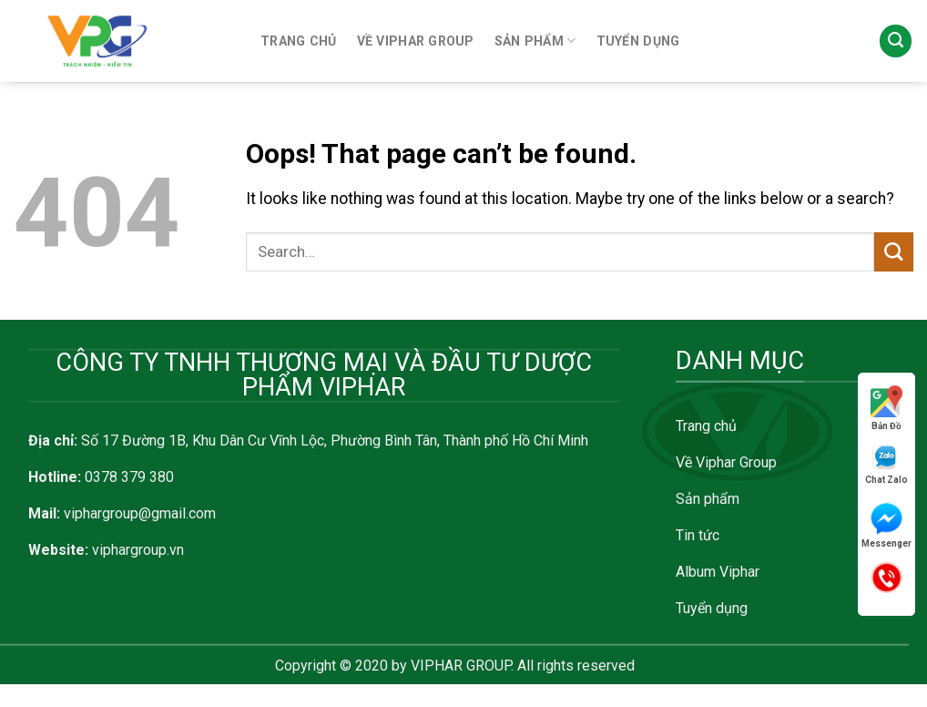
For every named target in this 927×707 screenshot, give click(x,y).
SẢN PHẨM (535, 40)
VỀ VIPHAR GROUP (415, 41)
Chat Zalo (886, 464)
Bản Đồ (886, 408)
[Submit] (893, 252)
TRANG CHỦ (298, 41)
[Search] (896, 41)
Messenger (886, 525)
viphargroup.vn (138, 549)
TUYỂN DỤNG (638, 41)
